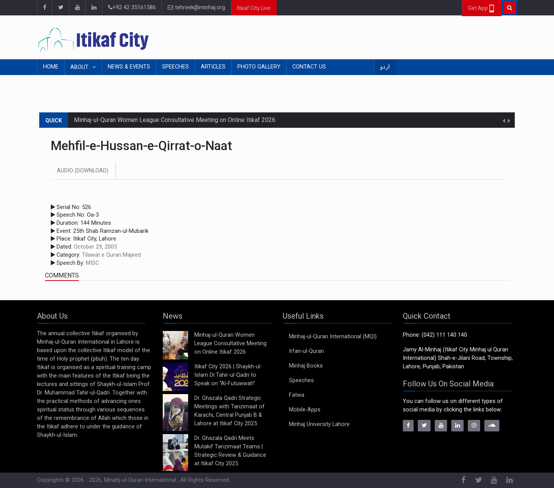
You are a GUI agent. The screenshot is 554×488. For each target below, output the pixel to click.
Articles (213, 67)
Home (50, 67)
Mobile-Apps (304, 409)
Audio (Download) (82, 170)
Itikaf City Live (253, 8)
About (80, 67)
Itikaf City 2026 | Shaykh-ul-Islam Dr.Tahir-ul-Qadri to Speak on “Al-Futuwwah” (228, 375)
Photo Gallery (258, 67)
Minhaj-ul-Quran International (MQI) (333, 336)
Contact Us (309, 67)
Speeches (175, 67)
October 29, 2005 (95, 247)
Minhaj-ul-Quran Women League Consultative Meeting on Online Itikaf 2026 (174, 120)
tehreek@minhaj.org (196, 7)
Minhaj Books (306, 366)
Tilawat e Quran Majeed (111, 255)
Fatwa (296, 395)
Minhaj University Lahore (319, 424)
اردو (385, 67)
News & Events (129, 67)
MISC (92, 263)
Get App (482, 8)
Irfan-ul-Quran (306, 351)
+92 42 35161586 (132, 7)
